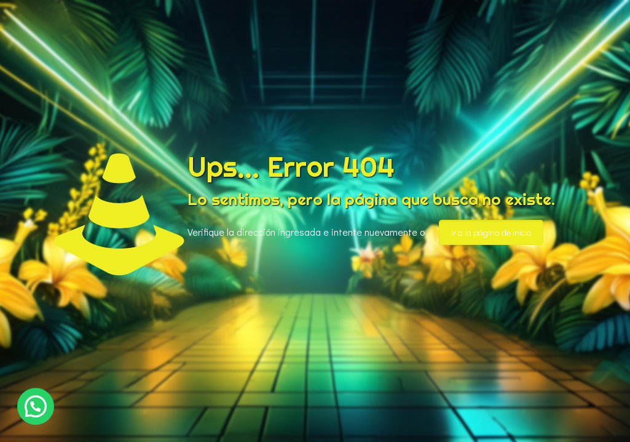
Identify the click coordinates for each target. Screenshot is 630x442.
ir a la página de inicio (491, 232)
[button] (35, 406)
